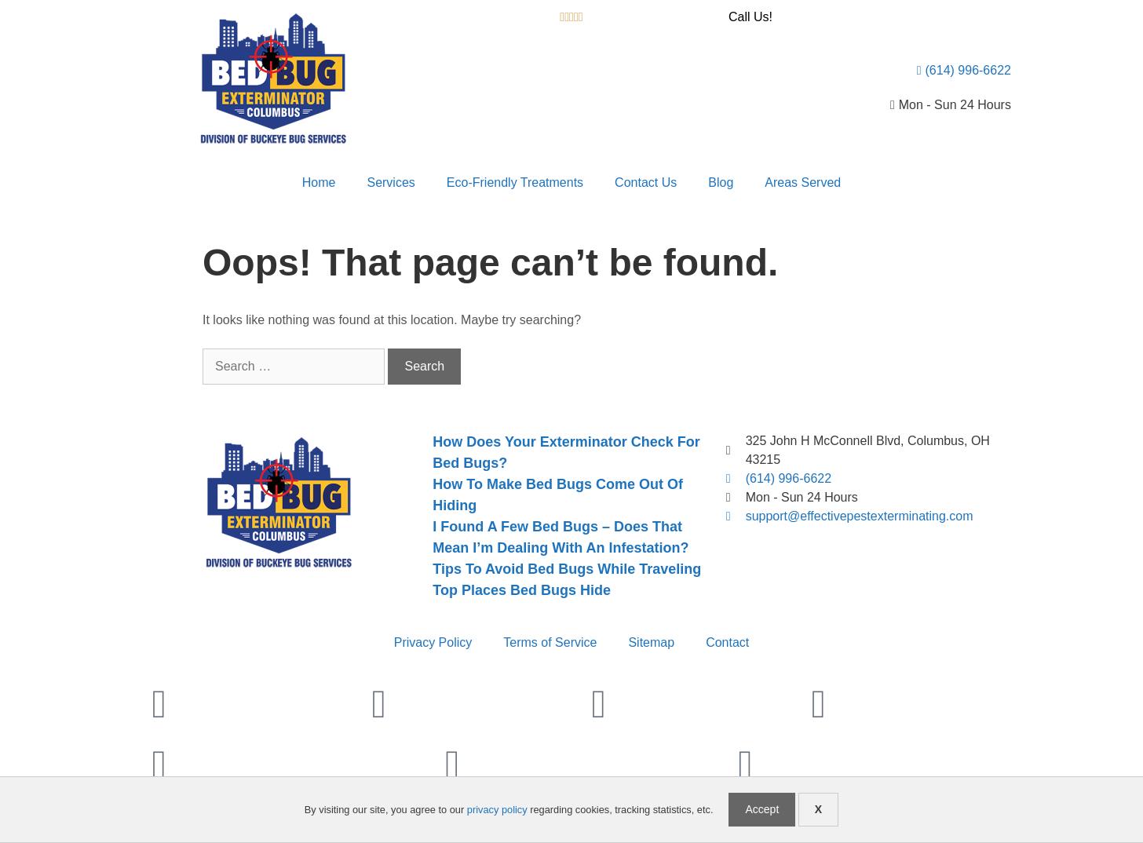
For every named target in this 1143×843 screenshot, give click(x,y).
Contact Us (646, 182)
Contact (727, 642)
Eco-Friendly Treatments (515, 182)
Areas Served (803, 182)
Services (390, 182)
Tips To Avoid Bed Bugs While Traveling (567, 569)
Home (319, 182)
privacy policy (497, 810)
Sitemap (651, 642)
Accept (762, 809)
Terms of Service (550, 642)
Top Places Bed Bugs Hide (522, 590)
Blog (720, 182)
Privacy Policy (433, 642)
